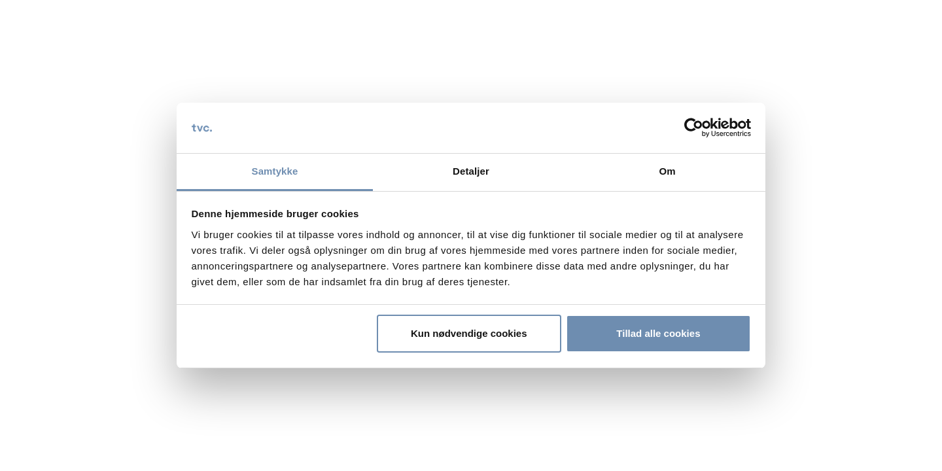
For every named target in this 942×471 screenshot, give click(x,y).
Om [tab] (667, 171)
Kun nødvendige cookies (469, 333)
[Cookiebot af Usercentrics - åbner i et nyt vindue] (694, 128)
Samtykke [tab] (275, 171)
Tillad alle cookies (658, 333)
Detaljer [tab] (471, 171)
